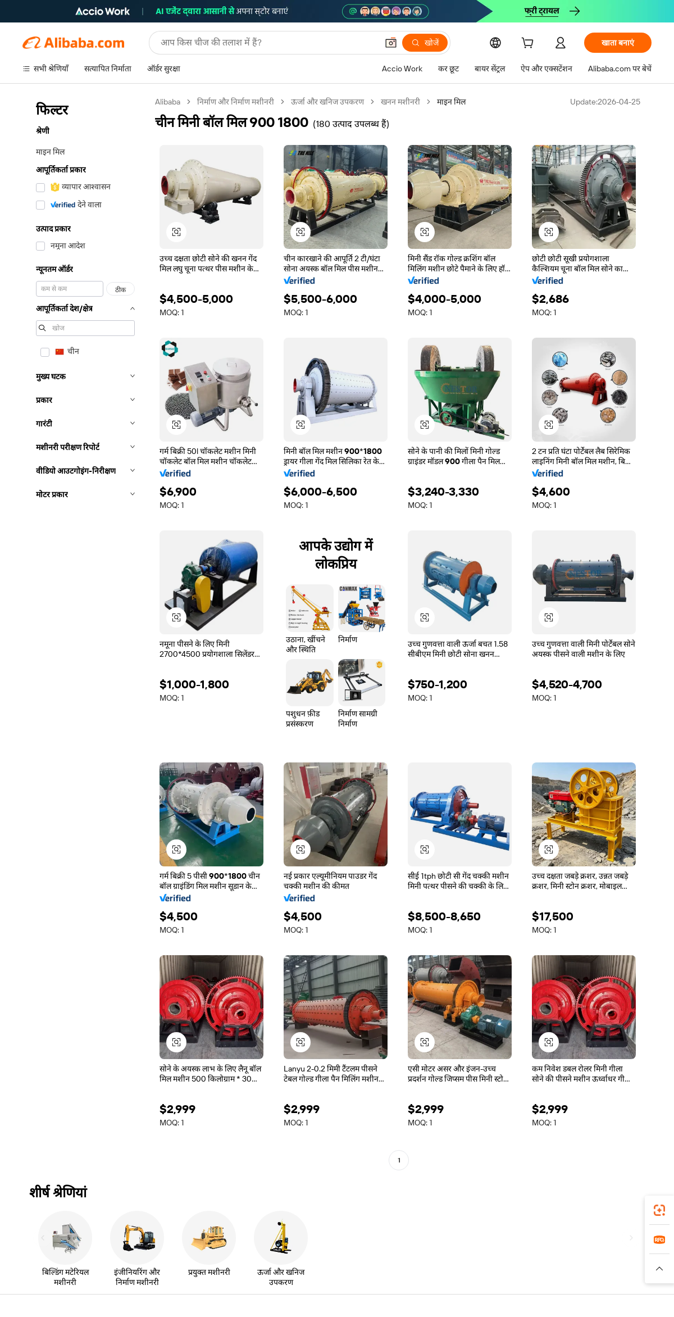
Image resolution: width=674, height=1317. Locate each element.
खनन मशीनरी (400, 101)
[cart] (529, 44)
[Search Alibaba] (268, 43)
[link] (659, 1210)
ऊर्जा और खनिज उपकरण (327, 101)
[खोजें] (425, 43)
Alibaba (167, 101)
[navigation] (85, 632)
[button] (391, 42)
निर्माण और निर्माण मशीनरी (235, 101)
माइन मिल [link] (451, 101)
